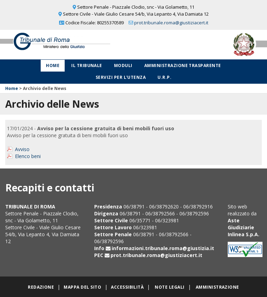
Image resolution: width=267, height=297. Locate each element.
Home (52, 65)
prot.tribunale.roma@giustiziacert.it (171, 22)
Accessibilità (127, 287)
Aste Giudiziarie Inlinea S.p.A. (243, 227)
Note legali (169, 287)
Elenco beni (28, 156)
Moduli (123, 65)
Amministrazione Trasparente (182, 65)
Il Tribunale (86, 65)
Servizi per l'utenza (121, 77)
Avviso (22, 149)
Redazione (41, 287)
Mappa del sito (82, 287)
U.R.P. (164, 77)
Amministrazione (217, 287)
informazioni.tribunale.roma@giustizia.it (163, 248)
